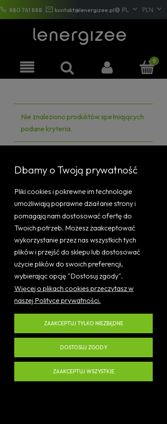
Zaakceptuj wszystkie (83, 371)
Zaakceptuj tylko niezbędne (83, 323)
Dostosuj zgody (83, 347)
